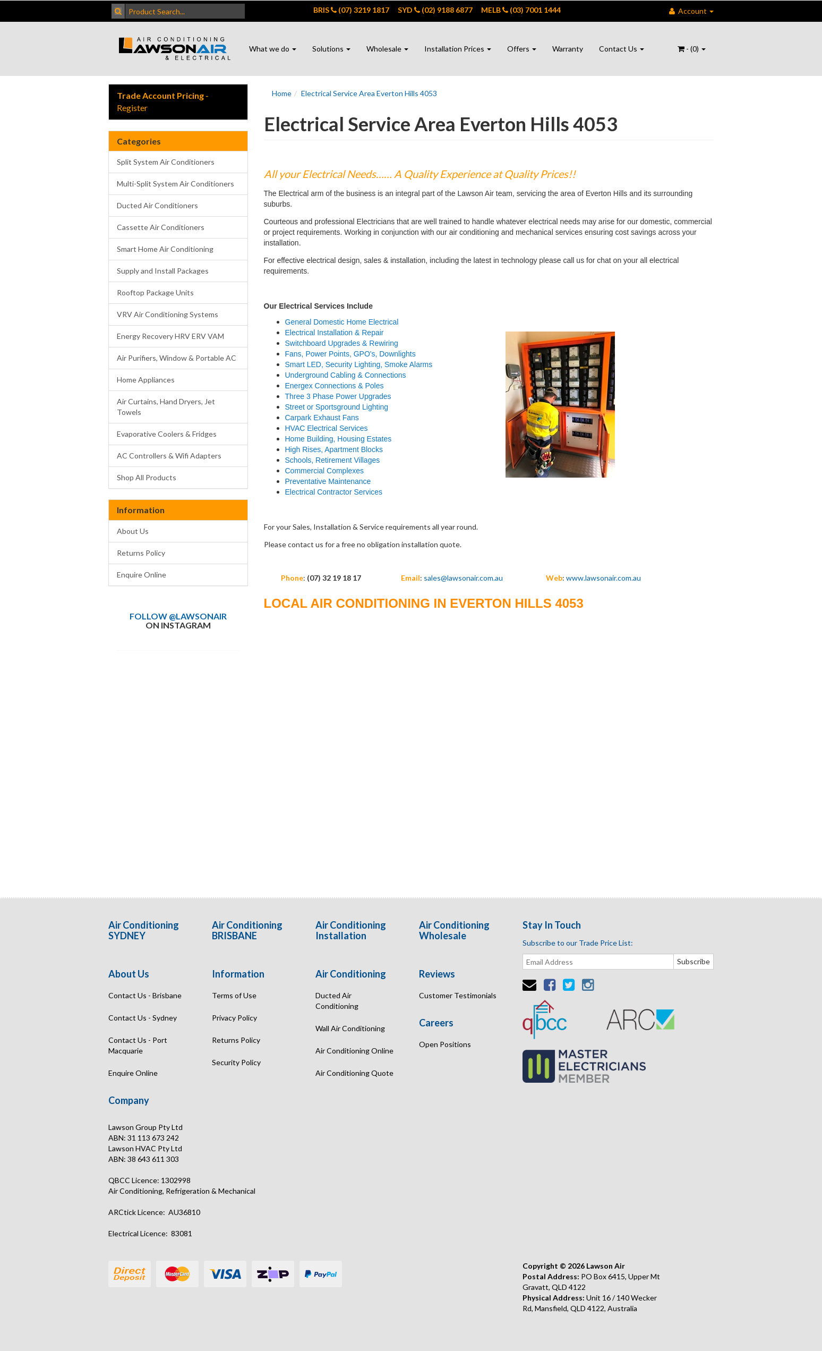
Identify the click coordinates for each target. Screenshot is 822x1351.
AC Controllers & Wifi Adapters (169, 455)
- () (692, 48)
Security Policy (236, 1062)
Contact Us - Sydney (142, 1017)
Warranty (567, 48)
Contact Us (621, 48)
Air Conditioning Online (354, 1050)
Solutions (331, 48)
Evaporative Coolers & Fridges (167, 433)
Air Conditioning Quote (354, 1072)
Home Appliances (146, 379)
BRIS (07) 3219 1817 (351, 9)
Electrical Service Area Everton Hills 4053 (369, 93)
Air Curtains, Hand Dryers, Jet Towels (166, 407)
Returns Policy (141, 552)
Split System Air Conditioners (166, 161)
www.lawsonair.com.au (603, 577)
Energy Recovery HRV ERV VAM (170, 336)
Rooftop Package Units (155, 292)
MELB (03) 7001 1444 (521, 9)
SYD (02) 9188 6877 (435, 9)
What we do (272, 48)
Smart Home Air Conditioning (165, 248)
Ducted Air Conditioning (336, 1000)
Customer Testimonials (457, 995)
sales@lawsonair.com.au (463, 577)
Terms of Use (234, 995)
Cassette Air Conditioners (160, 227)
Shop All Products (146, 477)
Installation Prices (457, 48)
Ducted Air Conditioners (157, 205)
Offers (521, 48)
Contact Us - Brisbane (145, 995)
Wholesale (387, 48)
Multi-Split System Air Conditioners (175, 183)
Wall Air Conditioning (350, 1028)
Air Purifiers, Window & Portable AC (176, 357)
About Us (133, 531)
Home (282, 93)
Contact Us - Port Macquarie (137, 1045)
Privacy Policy (234, 1017)
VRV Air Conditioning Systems (167, 314)
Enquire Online (141, 574)
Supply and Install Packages (163, 270)
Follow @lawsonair (178, 616)
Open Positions (445, 1044)
